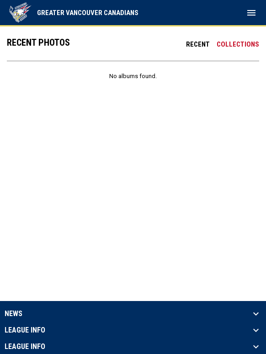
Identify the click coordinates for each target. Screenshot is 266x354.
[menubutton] (251, 12)
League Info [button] (25, 330)
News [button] (13, 313)
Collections (238, 44)
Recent (198, 44)
